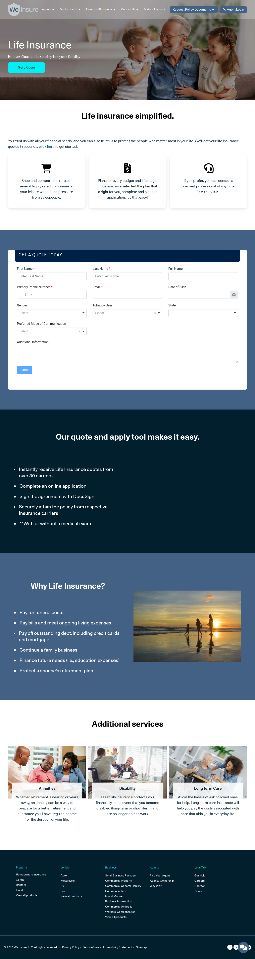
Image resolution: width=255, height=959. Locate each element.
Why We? (156, 885)
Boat (64, 891)
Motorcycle (68, 880)
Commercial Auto (116, 891)
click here (46, 146)
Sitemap (144, 947)
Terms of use (92, 947)
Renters (21, 884)
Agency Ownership (162, 880)
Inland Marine (114, 896)
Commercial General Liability (123, 885)
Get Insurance (70, 9)
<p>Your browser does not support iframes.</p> (127, 320)
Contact (199, 885)
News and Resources (101, 9)
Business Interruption (118, 901)
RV (62, 885)
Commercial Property (118, 880)
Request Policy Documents (194, 9)
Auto (64, 875)
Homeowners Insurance (31, 874)
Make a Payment (154, 9)
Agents (48, 9)
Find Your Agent (160, 875)
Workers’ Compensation (120, 911)
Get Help (199, 875)
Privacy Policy (70, 947)
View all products (26, 895)
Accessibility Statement (119, 947)
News (198, 891)
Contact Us (130, 9)
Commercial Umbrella (118, 906)
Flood (19, 890)
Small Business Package (120, 875)
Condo (20, 879)
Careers (199, 880)
